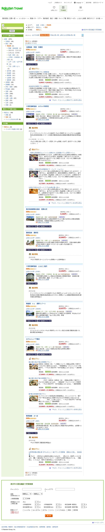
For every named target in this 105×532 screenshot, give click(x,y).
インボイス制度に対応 (12, 129)
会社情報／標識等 (7, 527)
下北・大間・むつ (14, 66)
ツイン (52, 510)
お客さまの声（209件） (33, 238)
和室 (69, 510)
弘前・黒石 (11, 55)
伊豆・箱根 (9, 87)
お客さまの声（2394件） (34, 309)
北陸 (6, 91)
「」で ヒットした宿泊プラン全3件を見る (66, 409)
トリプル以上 (61, 510)
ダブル (45, 510)
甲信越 (7, 89)
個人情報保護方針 (20, 527)
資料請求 (55, 527)
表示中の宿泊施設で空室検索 (92, 29)
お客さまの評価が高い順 (67, 35)
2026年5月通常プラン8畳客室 (39, 86)
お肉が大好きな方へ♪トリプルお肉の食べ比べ (44, 187)
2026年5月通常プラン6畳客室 (39, 72)
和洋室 (76, 510)
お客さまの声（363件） (33, 214)
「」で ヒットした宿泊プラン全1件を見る (66, 468)
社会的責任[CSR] (32, 527)
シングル (27, 510)
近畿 (6, 96)
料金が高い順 (54, 35)
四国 (6, 100)
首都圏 (7, 84)
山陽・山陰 (9, 98)
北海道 (7, 41)
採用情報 (42, 527)
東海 (6, 93)
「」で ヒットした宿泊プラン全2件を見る (66, 100)
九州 (6, 103)
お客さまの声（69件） (33, 344)
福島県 (9, 80)
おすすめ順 (35, 35)
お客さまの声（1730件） (34, 111)
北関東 (7, 82)
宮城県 (9, 73)
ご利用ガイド (58, 2)
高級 (6, 115)
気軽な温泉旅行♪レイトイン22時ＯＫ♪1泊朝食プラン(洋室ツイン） (52, 153)
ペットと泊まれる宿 (11, 119)
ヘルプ (50, 2)
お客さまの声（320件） (33, 52)
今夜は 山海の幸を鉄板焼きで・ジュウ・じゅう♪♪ (46, 169)
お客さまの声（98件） (33, 421)
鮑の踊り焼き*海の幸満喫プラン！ (40, 362)
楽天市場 (88, 2)
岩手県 (9, 71)
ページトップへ (99, 522)
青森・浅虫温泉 (13, 48)
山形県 (9, 78)
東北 (43, 25)
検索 (49, 515)
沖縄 (6, 105)
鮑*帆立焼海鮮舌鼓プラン (37, 394)
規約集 (49, 527)
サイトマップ (68, 2)
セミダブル (36, 510)
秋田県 (9, 75)
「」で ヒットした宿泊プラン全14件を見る (66, 203)
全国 (37, 25)
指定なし (39, 27)
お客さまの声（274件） (33, 271)
